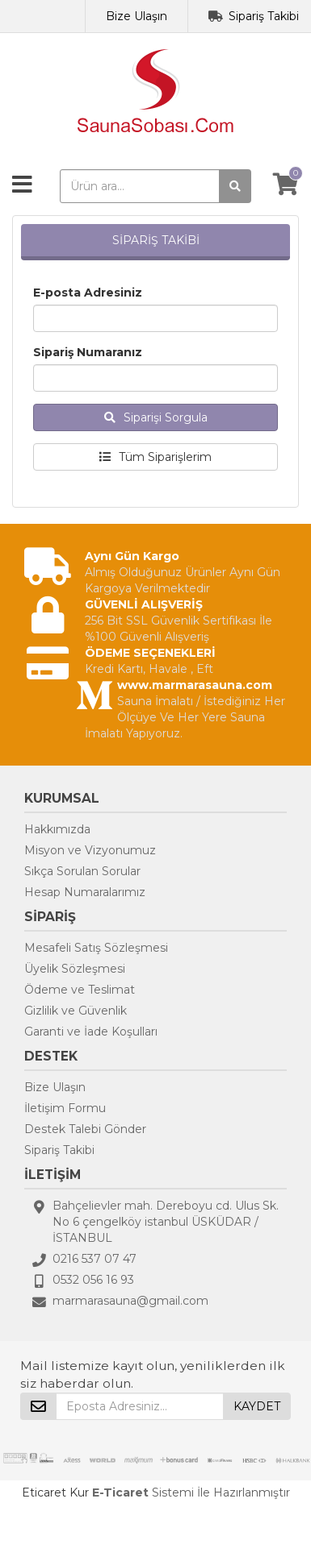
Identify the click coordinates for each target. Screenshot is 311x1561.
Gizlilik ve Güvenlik (75, 1010)
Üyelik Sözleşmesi (74, 968)
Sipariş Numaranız (87, 352)
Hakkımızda (57, 829)
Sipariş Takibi (264, 16)
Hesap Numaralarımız (84, 892)
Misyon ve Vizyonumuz (90, 850)
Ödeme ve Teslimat (79, 989)
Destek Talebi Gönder (85, 1129)
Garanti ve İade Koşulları (91, 1031)
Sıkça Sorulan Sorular (82, 871)
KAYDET (256, 1406)
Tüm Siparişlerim (155, 457)
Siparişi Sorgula (156, 417)
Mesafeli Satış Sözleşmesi (96, 947)
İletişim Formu (65, 1108)
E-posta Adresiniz (87, 292)
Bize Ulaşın (136, 16)
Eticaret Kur (55, 1492)
